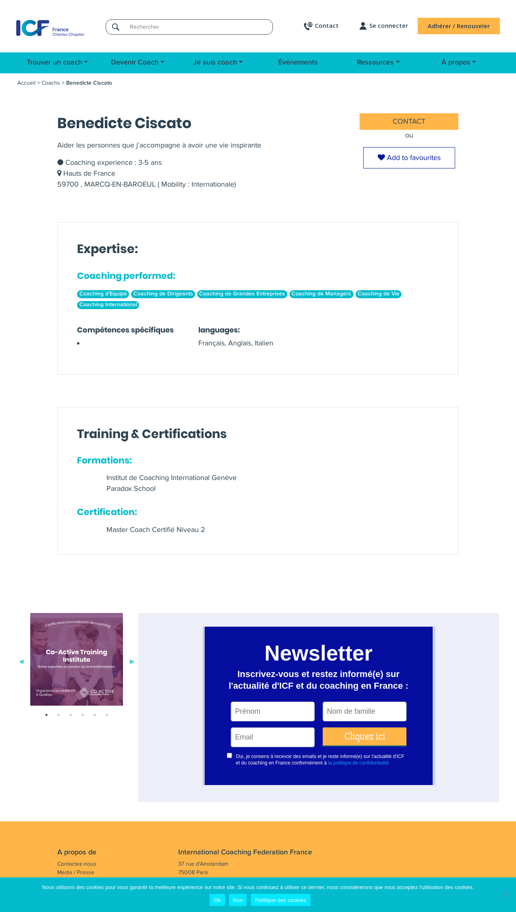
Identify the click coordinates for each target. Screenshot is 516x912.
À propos (455, 62)
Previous (21, 661)
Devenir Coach (134, 62)
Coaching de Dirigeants (163, 294)
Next (132, 661)
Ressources (375, 62)
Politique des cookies (280, 900)
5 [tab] (95, 715)
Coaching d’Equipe (103, 294)
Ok (217, 900)
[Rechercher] (199, 27)
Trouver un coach (54, 62)
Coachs (51, 82)
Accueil (26, 82)
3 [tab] (71, 715)
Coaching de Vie (378, 294)
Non (238, 900)
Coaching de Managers (321, 294)
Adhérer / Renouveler (459, 26)
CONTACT (409, 121)
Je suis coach (215, 62)
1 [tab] (46, 715)
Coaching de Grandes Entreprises (242, 294)
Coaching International (108, 304)
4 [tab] (83, 715)
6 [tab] (107, 715)
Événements (298, 62)
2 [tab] (58, 715)
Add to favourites (409, 157)
